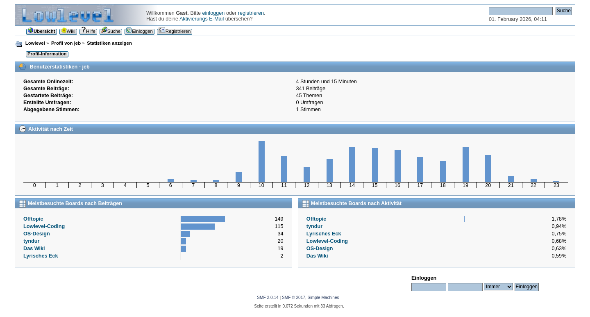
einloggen (213, 13)
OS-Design (36, 234)
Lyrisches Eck (40, 256)
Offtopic (33, 219)
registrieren (251, 13)
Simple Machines (323, 297)
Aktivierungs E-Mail (201, 19)
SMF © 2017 (293, 297)
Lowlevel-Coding (44, 226)
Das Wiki (34, 248)
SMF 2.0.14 (267, 297)
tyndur (31, 241)
